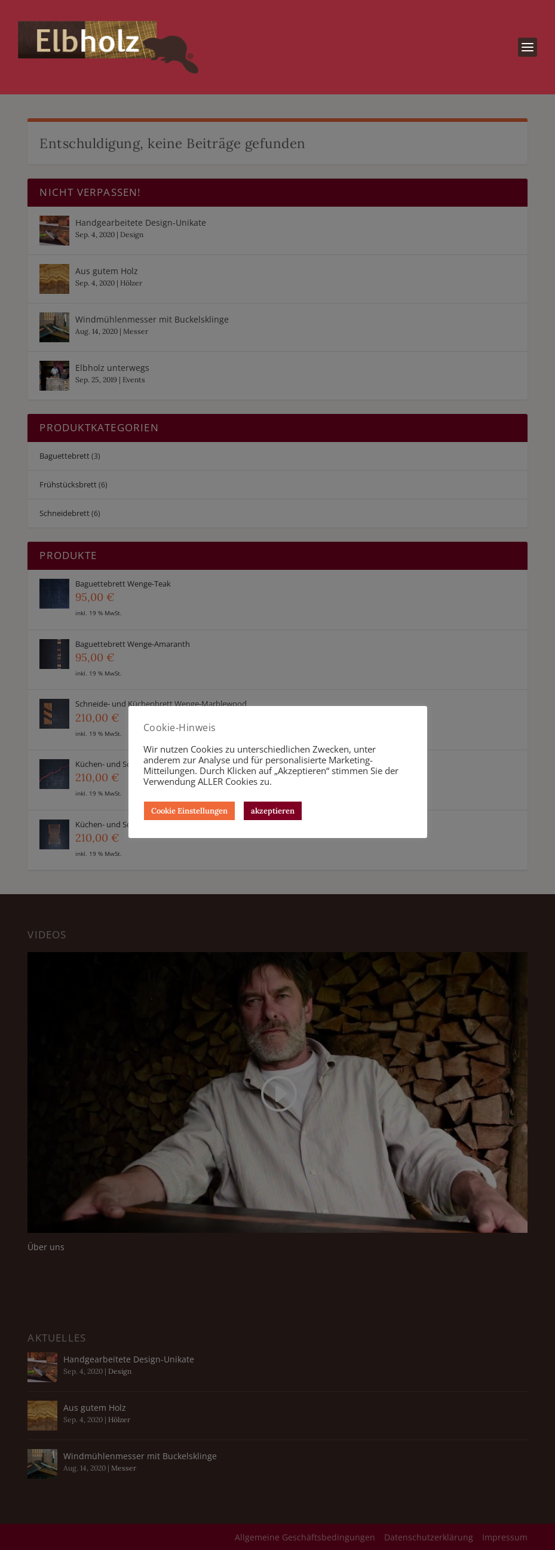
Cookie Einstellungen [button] (189, 811)
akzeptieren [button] (273, 811)
